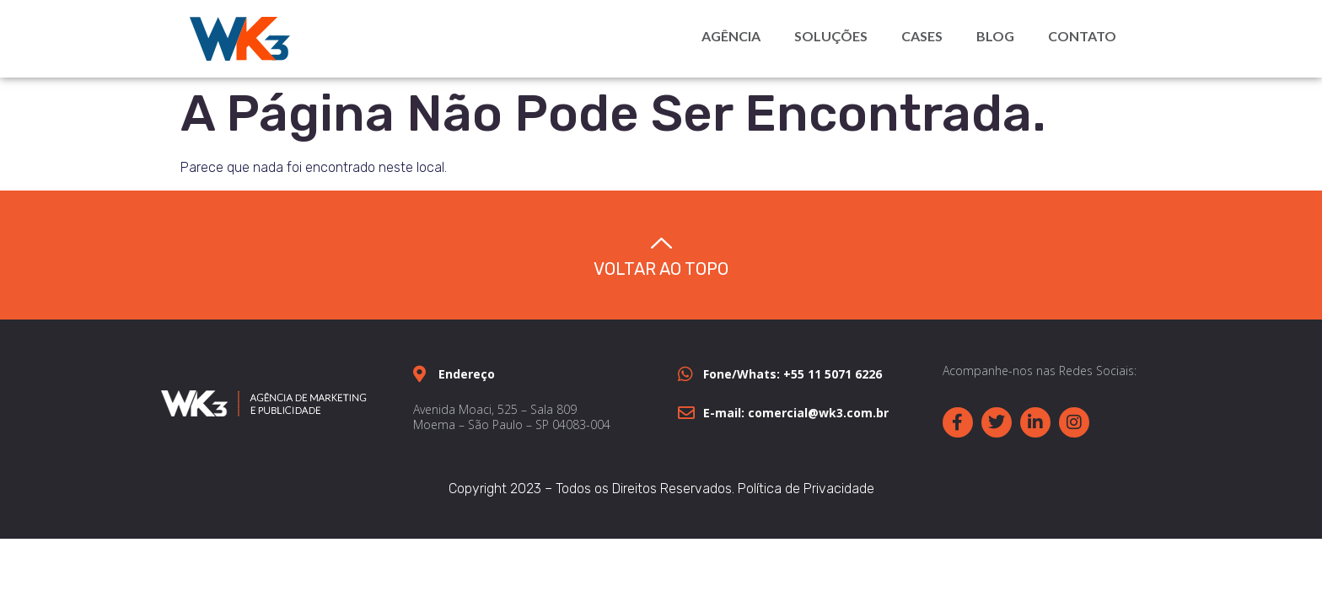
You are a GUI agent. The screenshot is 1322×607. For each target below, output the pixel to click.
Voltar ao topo (661, 269)
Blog (995, 36)
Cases (922, 36)
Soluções (831, 36)
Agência (730, 36)
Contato (1082, 36)
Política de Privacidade (806, 489)
